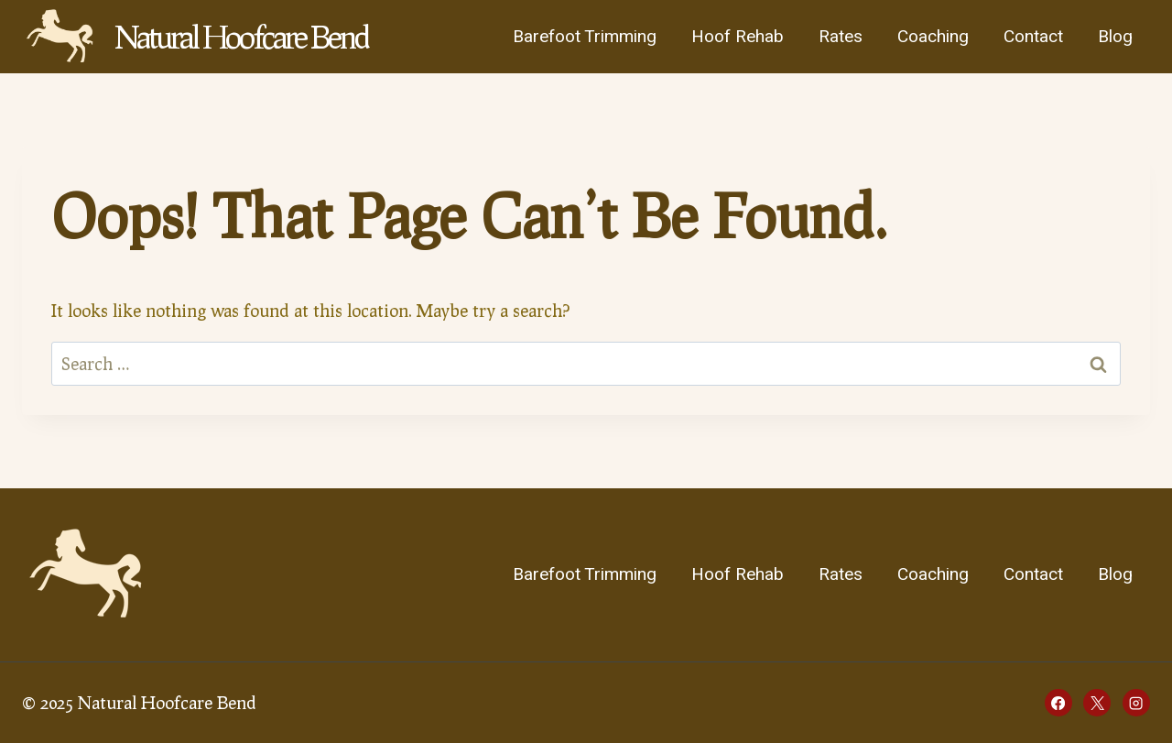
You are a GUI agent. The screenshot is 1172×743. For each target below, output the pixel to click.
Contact (1033, 36)
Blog (1115, 36)
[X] (1097, 702)
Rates (841, 36)
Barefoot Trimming (585, 36)
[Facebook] (1058, 702)
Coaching (933, 36)
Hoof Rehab (737, 36)
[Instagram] (1136, 702)
